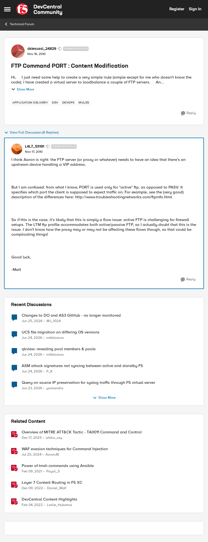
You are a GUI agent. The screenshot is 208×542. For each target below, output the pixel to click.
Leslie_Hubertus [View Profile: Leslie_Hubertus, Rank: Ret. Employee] (59, 505)
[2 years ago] (31, 455)
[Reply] (188, 113)
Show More (22, 89)
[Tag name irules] (83, 103)
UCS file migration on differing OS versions (60, 332)
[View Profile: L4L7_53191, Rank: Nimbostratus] (16, 149)
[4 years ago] (32, 505)
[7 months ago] (32, 438)
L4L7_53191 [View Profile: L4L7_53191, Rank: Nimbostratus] (34, 146)
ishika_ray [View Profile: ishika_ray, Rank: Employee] (54, 438)
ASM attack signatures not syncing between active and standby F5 (82, 366)
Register (176, 9)
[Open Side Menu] (7, 9)
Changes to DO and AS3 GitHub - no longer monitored (71, 315)
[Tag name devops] (68, 103)
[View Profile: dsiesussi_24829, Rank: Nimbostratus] (18, 51)
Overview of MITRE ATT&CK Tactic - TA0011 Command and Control (82, 432)
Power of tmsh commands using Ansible (58, 465)
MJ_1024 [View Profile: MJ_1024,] (54, 321)
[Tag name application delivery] (30, 103)
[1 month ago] (32, 321)
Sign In (195, 9)
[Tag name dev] (55, 103)
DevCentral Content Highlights (49, 499)
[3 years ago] (32, 488)
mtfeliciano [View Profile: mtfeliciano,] (55, 338)
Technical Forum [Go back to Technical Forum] (19, 24)
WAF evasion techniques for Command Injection (65, 449)
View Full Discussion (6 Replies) (31, 133)
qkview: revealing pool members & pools (59, 349)
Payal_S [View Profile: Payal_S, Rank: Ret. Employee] (53, 471)
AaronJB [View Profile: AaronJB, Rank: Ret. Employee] (52, 455)
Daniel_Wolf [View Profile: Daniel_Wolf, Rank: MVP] (56, 488)
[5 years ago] (32, 471)
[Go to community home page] (39, 9)
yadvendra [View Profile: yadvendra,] (54, 388)
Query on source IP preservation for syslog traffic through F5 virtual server (88, 382)
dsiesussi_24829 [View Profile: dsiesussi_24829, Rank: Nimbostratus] (41, 49)
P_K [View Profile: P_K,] (49, 371)
